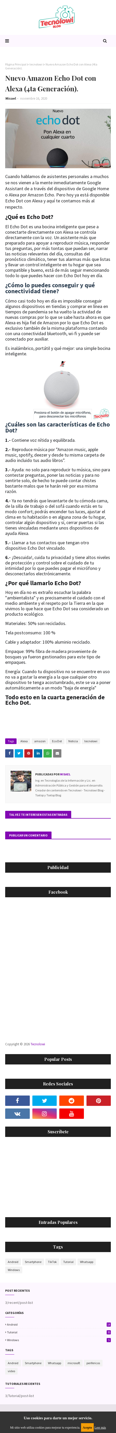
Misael (10, 98)
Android (13, 1262)
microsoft (74, 1363)
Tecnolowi (38, 1044)
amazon (40, 741)
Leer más (100, 1427)
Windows (14, 1270)
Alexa (24, 741)
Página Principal (15, 64)
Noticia (73, 741)
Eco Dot (57, 741)
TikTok (52, 1262)
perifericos (93, 1363)
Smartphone (33, 1262)
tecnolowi (36, 64)
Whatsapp (86, 1262)
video (11, 1371)
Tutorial (68, 1262)
